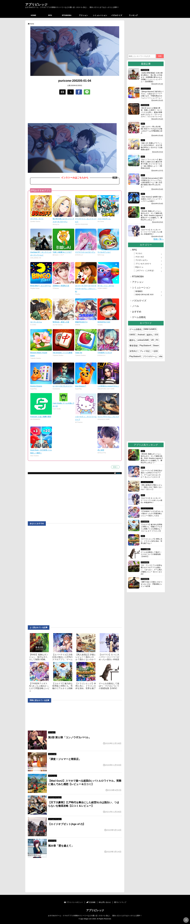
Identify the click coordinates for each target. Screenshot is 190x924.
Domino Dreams (36, 386)
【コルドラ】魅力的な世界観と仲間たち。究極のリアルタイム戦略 (62, 685)
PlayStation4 (145, 345)
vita (160, 356)
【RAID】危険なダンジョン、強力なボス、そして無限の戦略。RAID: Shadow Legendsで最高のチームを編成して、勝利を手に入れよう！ (152, 215)
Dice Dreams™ (80, 386)
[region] (75, 109)
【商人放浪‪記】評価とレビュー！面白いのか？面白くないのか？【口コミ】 (151, 487)
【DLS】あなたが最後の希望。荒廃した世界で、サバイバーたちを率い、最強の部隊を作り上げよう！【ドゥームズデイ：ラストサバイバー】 (151, 112)
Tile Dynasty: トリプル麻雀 (62, 353)
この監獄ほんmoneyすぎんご (108, 386)
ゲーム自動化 (139, 317)
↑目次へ (115, 467)
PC (157, 340)
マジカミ (52, 732)
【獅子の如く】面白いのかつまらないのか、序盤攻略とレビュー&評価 (151, 584)
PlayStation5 (135, 356)
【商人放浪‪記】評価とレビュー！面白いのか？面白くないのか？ (86, 657)
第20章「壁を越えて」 (61, 845)
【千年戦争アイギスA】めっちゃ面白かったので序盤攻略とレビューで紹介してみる (152, 513)
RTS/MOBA (66, 15)
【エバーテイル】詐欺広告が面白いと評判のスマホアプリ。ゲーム (62, 657)
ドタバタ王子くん (104, 219)
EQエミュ (139, 267)
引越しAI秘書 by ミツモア (62, 252)
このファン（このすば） (145, 270)
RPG (50, 15)
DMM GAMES (150, 329)
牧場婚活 (139, 291)
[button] (62, 92)
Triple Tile (78, 353)
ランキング (133, 15)
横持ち (132, 340)
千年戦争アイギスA (104, 353)
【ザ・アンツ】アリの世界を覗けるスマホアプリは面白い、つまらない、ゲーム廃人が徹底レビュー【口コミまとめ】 (151, 569)
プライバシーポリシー (73, 902)
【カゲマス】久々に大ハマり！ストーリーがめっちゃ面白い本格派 (109, 657)
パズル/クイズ (116, 15)
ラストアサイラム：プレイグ (108, 417)
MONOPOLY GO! (103, 322)
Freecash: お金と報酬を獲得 (40, 417)
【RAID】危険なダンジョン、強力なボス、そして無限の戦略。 (39, 657)
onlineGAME (143, 340)
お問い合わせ (105, 902)
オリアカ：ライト (37, 219)
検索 (160, 56)
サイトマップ (120, 902)
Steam (156, 345)
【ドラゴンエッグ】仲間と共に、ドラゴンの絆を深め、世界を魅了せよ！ (151, 541)
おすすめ (136, 311)
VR (152, 340)
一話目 (155, 351)
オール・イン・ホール (105, 286)
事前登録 (133, 346)
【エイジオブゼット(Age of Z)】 (68, 824)
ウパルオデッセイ (104, 252)
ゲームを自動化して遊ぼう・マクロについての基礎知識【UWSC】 (151, 554)
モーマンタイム (36, 322)
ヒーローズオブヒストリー (62, 386)
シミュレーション (100, 15)
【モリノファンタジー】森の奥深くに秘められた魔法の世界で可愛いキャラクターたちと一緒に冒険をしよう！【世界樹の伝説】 (151, 164)
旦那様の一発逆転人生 (61, 286)
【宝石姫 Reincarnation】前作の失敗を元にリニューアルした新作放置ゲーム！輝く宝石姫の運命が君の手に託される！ (152, 182)
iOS (156, 335)
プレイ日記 (145, 351)
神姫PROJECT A (81, 322)
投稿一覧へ (158, 239)
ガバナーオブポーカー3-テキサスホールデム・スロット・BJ (86, 288)
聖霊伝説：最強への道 (61, 322)
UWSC (132, 335)
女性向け (133, 351)
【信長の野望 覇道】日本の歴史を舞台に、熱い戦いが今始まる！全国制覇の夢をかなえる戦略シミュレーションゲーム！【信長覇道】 (152, 77)
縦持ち (150, 335)
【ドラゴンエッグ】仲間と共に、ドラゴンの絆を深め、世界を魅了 (86, 685)
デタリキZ (52, 754)
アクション (83, 15)
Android (141, 335)
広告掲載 (90, 902)
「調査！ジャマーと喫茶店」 (64, 759)
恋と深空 (101, 450)
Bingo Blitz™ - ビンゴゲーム (40, 286)
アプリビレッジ (36, 4)
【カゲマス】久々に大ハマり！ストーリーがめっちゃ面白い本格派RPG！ (151, 232)
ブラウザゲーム (150, 356)
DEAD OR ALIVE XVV (144, 295)
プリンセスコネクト (143, 264)
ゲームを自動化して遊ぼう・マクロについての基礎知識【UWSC (109, 685)
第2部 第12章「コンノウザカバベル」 (69, 737)
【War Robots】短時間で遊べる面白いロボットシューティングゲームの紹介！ (151, 199)
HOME (33, 15)
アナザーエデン (141, 260)
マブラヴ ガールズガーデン (85, 252)
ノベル (135, 306)
